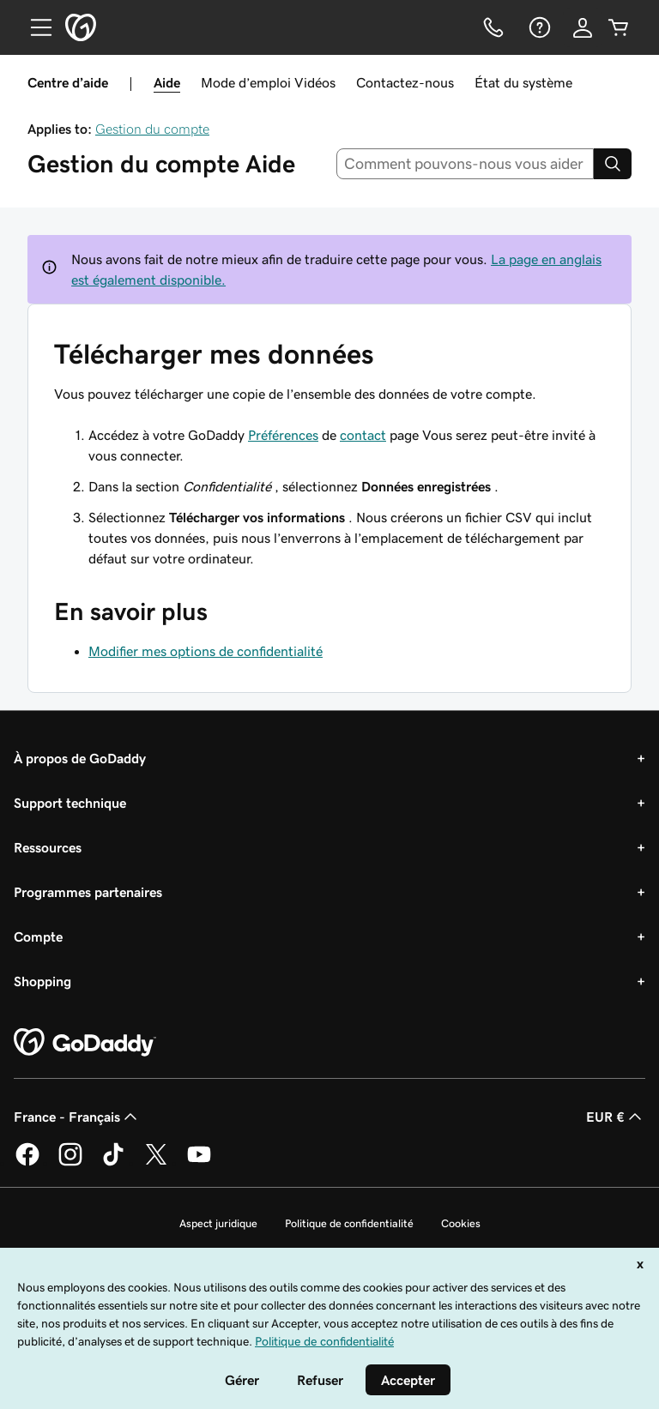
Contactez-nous (405, 82)
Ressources (48, 847)
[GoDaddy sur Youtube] (199, 1163)
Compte (38, 936)
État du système (523, 82)
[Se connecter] (582, 27)
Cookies (461, 1223)
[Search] (613, 163)
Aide (167, 82)
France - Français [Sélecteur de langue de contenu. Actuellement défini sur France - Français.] (77, 1116)
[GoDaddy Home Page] (85, 1042)
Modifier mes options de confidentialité (205, 651)
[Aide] (538, 27)
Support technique (70, 803)
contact (363, 435)
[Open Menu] (34, 27)
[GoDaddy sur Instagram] (70, 1163)
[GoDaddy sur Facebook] (27, 1163)
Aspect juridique (218, 1223)
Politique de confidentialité (349, 1223)
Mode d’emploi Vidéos (268, 82)
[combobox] (465, 164)
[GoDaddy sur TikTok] (113, 1163)
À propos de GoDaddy (80, 758)
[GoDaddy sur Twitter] (156, 1163)
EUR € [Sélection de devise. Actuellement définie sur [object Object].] (615, 1116)
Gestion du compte (152, 128)
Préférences (283, 435)
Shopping (42, 981)
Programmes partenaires (88, 892)
